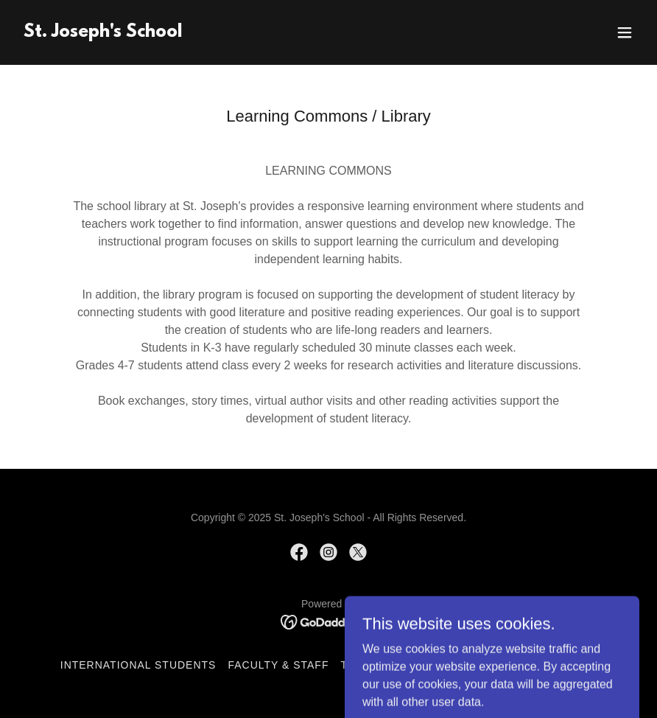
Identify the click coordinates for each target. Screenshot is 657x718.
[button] (624, 32)
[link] (103, 33)
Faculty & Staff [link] (278, 665)
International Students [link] (138, 665)
